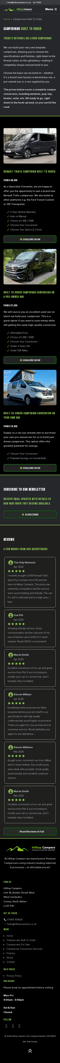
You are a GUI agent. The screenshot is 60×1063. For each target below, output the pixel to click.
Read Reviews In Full (30, 831)
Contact (11, 962)
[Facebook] (6, 1026)
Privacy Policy (14, 975)
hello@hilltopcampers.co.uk (18, 2)
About (10, 957)
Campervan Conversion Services (24, 948)
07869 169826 (13, 919)
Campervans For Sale (18, 944)
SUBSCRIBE (29, 514)
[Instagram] (13, 1026)
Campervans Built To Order (21, 940)
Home (7, 19)
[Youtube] (19, 1026)
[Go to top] (30, 1051)
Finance (11, 953)
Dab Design (32, 1041)
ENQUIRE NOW (30, 239)
